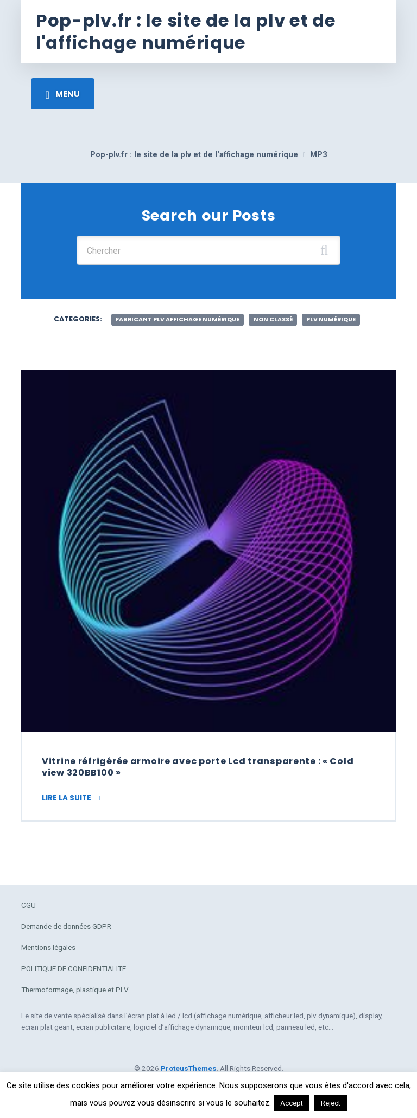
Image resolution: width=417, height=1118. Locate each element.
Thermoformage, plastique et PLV (75, 989)
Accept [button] (291, 1103)
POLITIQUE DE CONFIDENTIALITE (73, 968)
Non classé (273, 319)
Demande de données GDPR (66, 926)
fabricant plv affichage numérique (177, 319)
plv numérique (331, 319)
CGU (28, 905)
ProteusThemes (189, 1068)
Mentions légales (48, 947)
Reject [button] (330, 1103)
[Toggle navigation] (62, 93)
